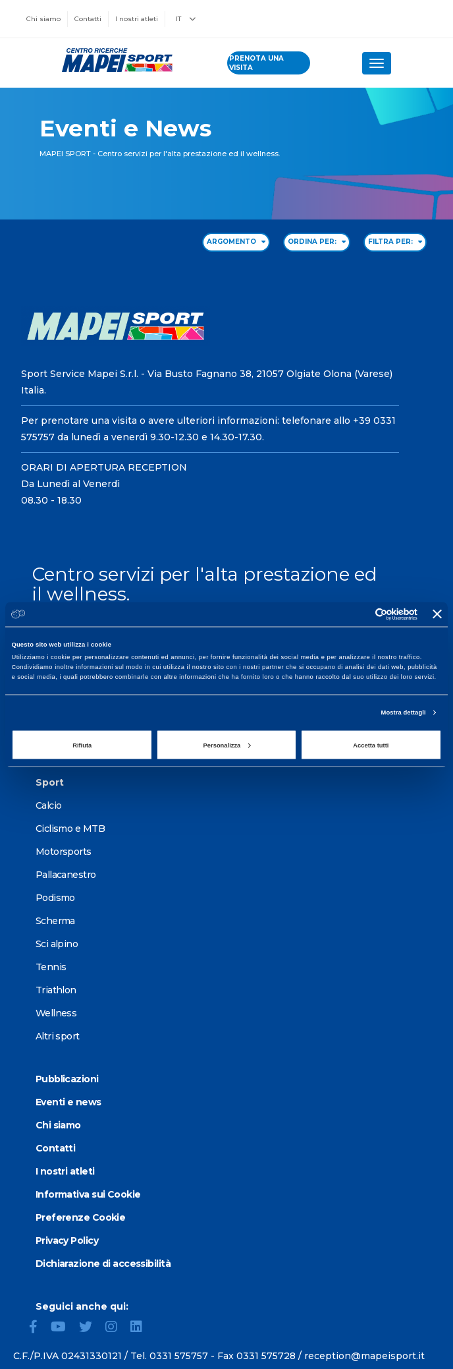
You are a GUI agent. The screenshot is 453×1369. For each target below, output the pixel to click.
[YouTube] (63, 1328)
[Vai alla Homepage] (113, 60)
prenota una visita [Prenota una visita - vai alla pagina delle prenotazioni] (256, 63)
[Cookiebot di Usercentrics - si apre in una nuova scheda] (359, 614)
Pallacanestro (66, 875)
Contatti (87, 19)
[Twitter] (91, 1328)
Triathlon (56, 990)
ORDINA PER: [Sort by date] (317, 241)
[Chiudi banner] (437, 614)
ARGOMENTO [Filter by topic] (236, 241)
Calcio (49, 805)
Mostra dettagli (403, 712)
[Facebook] (38, 1328)
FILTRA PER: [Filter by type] (395, 241)
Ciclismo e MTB (70, 828)
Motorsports (64, 852)
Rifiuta (82, 745)
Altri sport (58, 1036)
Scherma (55, 921)
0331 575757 (178, 1356)
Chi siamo (43, 19)
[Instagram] (116, 1328)
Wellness (56, 1013)
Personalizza (227, 745)
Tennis (51, 967)
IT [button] (186, 19)
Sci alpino (57, 944)
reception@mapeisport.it (364, 1356)
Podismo (55, 898)
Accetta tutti (370, 745)
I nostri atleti (136, 19)
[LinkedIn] (141, 1328)
